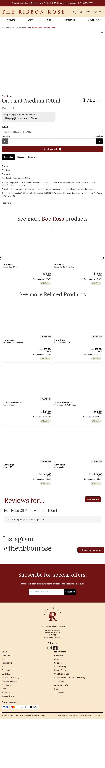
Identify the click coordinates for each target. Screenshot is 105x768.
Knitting (5, 719)
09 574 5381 (88, 3)
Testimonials (59, 755)
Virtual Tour (59, 743)
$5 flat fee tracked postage (65, 3)
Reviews (31, 158)
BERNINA (6, 735)
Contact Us (69, 20)
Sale (49, 20)
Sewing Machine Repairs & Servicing (69, 739)
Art (3, 28)
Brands (31, 20)
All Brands (6, 755)
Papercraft (6, 731)
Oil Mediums (21, 28)
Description (8, 158)
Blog (56, 751)
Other (4, 751)
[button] (83, 12)
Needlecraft (7, 723)
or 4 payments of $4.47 (21, 118)
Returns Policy (60, 727)
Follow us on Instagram (90, 558)
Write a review (93, 507)
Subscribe (70, 651)
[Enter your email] (48, 651)
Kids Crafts (6, 747)
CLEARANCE (7, 715)
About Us (58, 719)
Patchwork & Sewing (10, 739)
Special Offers (8, 759)
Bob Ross (7, 96)
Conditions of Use (61, 735)
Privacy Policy (60, 731)
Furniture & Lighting (10, 743)
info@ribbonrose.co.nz (52, 697)
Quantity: (52, 137)
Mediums (10, 28)
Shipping (20, 158)
